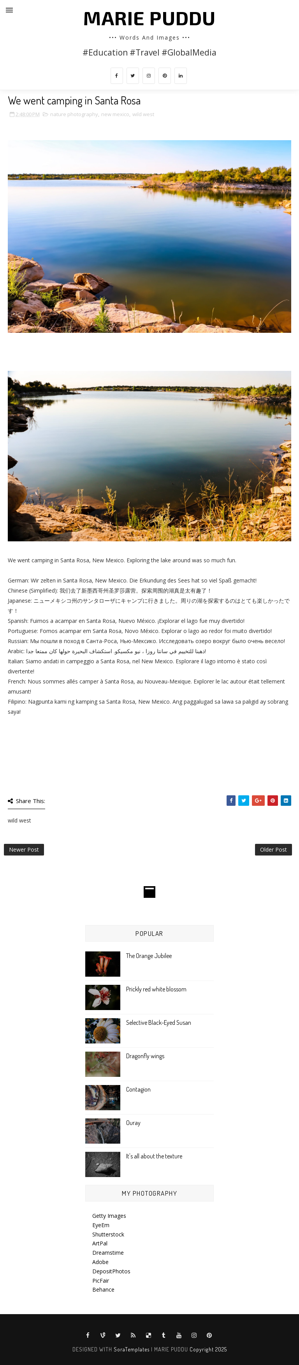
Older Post (273, 849)
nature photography (74, 114)
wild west (143, 114)
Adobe (100, 1262)
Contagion (138, 1089)
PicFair (100, 1280)
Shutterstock (108, 1234)
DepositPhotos (111, 1271)
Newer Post (24, 849)
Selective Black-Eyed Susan (158, 1022)
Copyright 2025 (208, 1349)
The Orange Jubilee (149, 956)
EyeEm (100, 1225)
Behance (103, 1289)
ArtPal (99, 1243)
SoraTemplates (132, 1349)
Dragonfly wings (145, 1056)
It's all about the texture (154, 1156)
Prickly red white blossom (156, 989)
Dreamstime (108, 1252)
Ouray (133, 1123)
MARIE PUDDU (149, 17)
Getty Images (109, 1215)
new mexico (115, 114)
